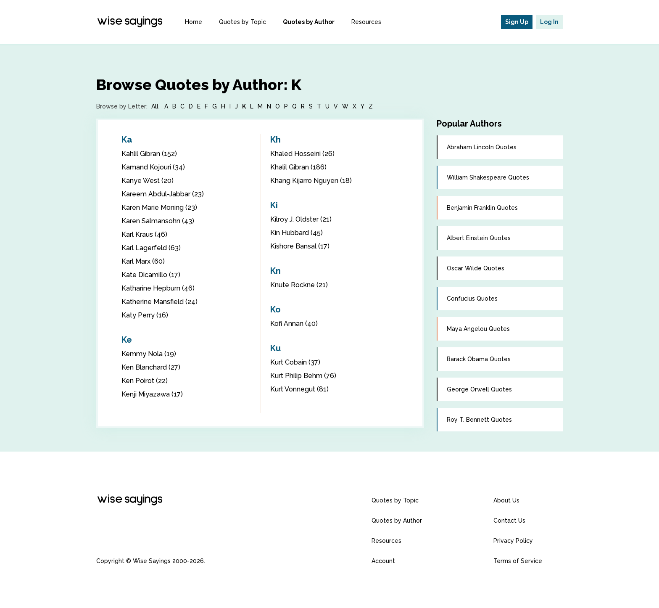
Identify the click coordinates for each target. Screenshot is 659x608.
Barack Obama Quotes (479, 359)
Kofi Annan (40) (294, 324)
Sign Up (516, 22)
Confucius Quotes (472, 298)
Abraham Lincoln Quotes (482, 147)
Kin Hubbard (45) (296, 233)
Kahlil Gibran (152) (149, 154)
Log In (549, 22)
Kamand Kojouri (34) (153, 167)
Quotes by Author (309, 22)
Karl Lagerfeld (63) (151, 248)
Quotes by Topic (242, 22)
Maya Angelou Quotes (478, 328)
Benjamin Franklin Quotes (482, 207)
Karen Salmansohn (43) (157, 221)
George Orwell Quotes (479, 389)
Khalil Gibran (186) (298, 167)
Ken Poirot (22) (144, 381)
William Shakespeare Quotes (488, 177)
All (154, 106)
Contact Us (509, 520)
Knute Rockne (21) (299, 285)
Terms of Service (517, 561)
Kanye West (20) (147, 181)
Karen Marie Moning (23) (159, 207)
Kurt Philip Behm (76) (303, 376)
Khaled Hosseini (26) (302, 154)
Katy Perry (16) (144, 315)
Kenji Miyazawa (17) (152, 394)
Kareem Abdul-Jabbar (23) (162, 194)
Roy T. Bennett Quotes (479, 419)
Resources (366, 22)
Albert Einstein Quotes (479, 238)
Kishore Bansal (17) (300, 246)
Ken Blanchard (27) (150, 367)
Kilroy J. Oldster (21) (301, 219)
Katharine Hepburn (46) (158, 288)
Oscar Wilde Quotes (475, 268)
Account (383, 561)
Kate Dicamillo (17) (150, 275)
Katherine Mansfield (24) (159, 302)
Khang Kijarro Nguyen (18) (311, 181)
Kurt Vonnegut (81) (299, 389)
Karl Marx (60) (143, 261)
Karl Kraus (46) (144, 234)
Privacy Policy (513, 540)
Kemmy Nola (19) (148, 354)
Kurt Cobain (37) (295, 362)
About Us (506, 500)
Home (193, 22)
